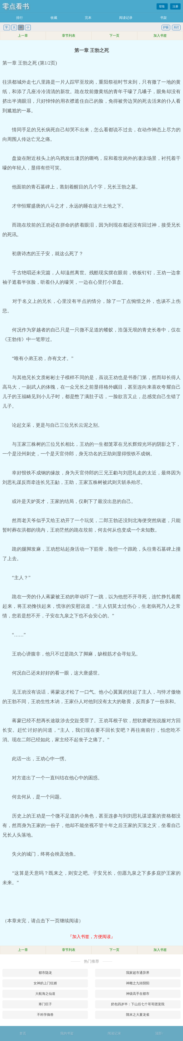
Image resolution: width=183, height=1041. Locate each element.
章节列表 (68, 35)
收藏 (54, 18)
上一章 (23, 35)
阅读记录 (125, 18)
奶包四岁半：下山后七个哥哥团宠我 (137, 1004)
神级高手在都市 (137, 993)
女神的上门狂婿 (45, 983)
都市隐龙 (45, 973)
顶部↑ (159, 1033)
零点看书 (15, 6)
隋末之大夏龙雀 (137, 1014)
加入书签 (160, 35)
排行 (19, 18)
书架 (163, 18)
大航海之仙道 (45, 993)
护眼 (166, 27)
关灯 (176, 27)
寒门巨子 (45, 1004)
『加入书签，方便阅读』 (91, 936)
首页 (23, 1033)
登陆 (162, 6)
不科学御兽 (45, 1014)
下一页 (114, 35)
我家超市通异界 (137, 973)
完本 (88, 18)
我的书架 (67, 1033)
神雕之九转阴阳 (137, 983)
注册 (175, 6)
